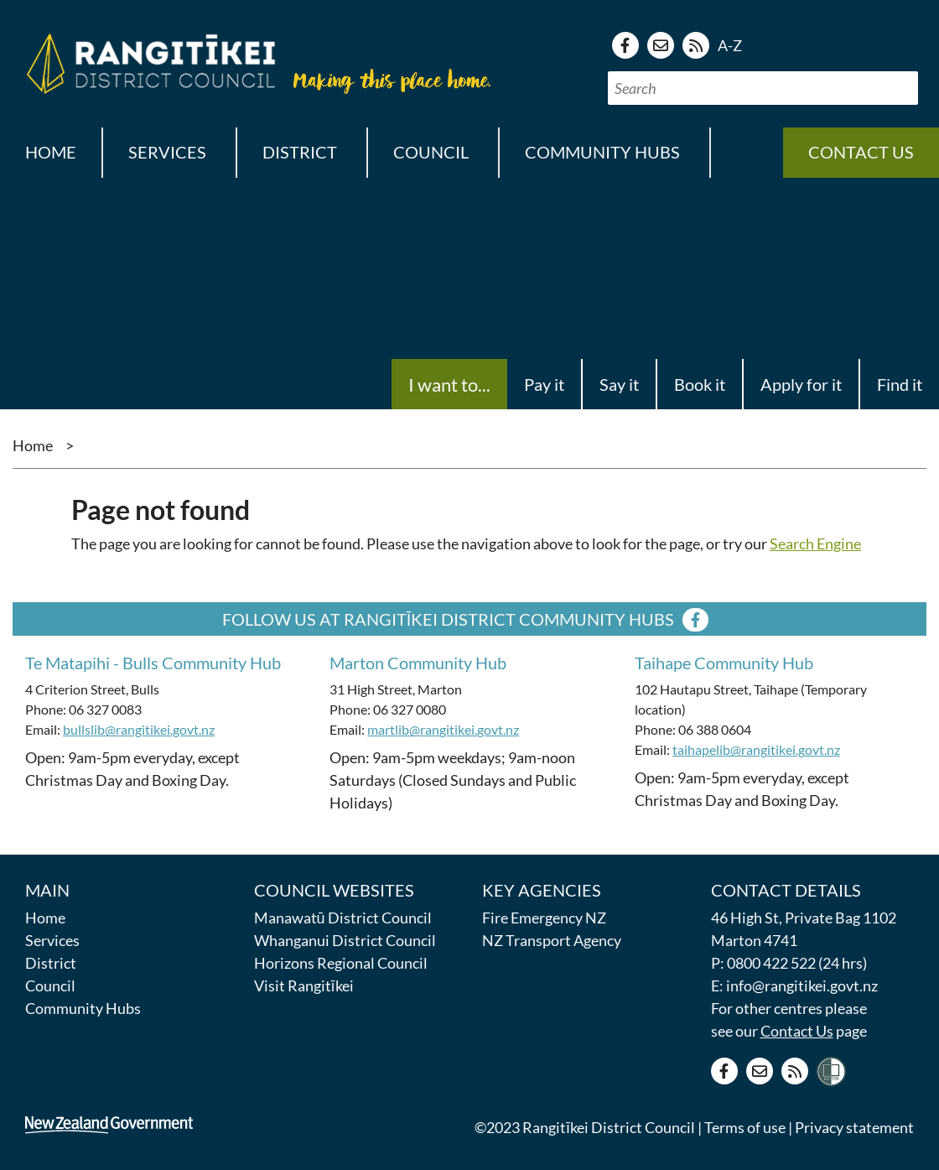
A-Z (730, 45)
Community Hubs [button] (602, 152)
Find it (899, 384)
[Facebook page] (625, 45)
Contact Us (796, 1031)
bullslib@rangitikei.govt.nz (139, 729)
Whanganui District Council (345, 940)
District (50, 963)
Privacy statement (854, 1127)
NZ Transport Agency (551, 940)
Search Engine (815, 543)
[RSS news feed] (695, 45)
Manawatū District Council (343, 917)
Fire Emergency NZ (544, 917)
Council (50, 985)
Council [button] (431, 152)
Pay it (544, 384)
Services (52, 940)
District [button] (299, 152)
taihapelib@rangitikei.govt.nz (756, 749)
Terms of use (745, 1127)
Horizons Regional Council (341, 963)
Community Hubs (83, 1008)
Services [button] (167, 152)
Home (50, 152)
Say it (619, 384)
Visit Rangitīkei (304, 985)
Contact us (861, 152)
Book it (699, 384)
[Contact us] (660, 45)
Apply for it (801, 384)
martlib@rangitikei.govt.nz (443, 729)
